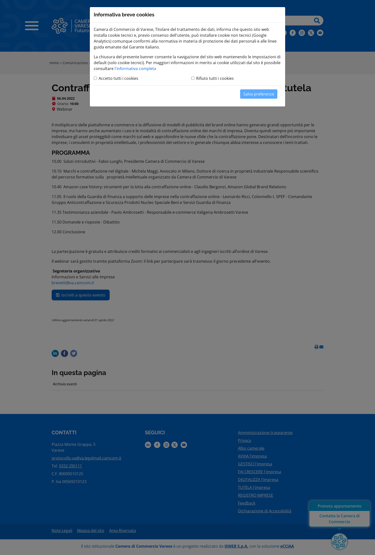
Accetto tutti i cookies (118, 78)
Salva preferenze (258, 94)
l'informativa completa (135, 68)
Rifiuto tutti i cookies (215, 78)
